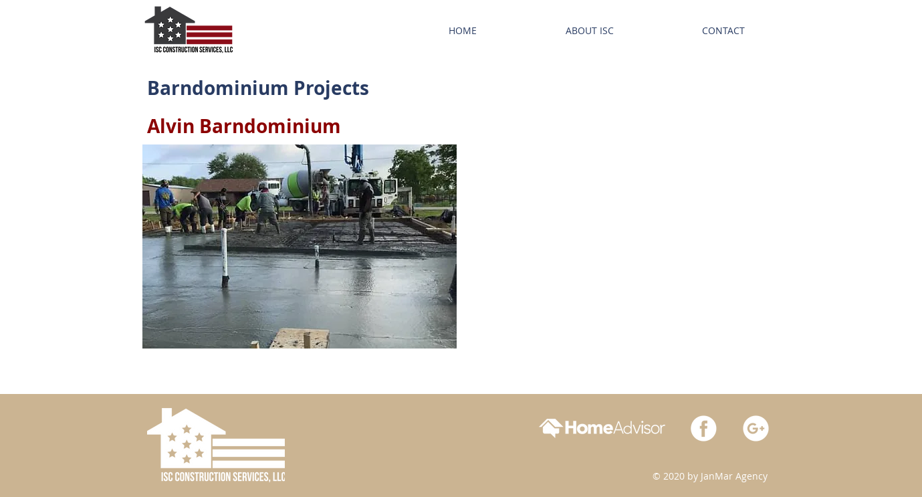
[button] (299, 246)
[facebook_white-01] (703, 428)
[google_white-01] (756, 428)
